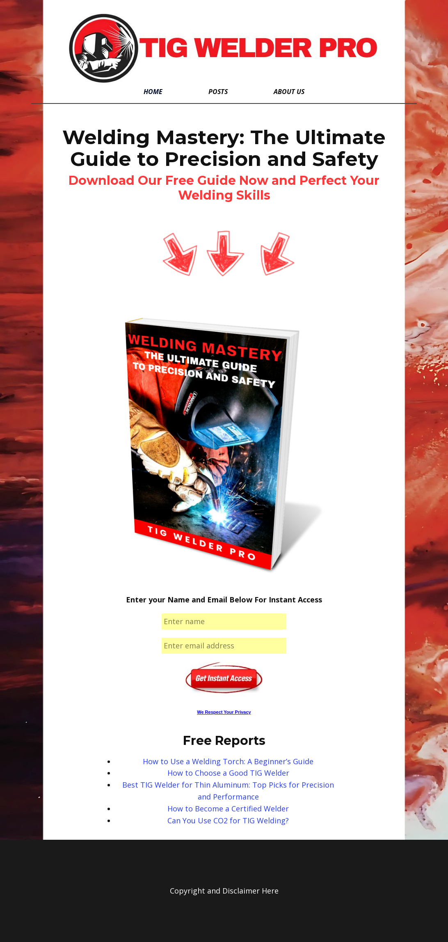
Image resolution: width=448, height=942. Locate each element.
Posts (218, 91)
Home (153, 91)
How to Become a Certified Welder (228, 808)
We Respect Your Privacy (224, 712)
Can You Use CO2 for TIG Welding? (228, 820)
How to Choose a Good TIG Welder (228, 773)
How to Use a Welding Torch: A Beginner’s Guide (228, 761)
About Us (289, 91)
